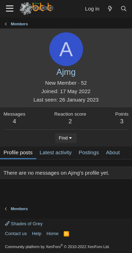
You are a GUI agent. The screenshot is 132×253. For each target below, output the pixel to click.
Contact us (16, 233)
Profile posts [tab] (18, 152)
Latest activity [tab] (56, 152)
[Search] (124, 8)
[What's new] (110, 8)
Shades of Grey (24, 223)
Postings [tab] (88, 152)
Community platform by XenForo (57, 247)
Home (52, 233)
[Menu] (9, 9)
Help (37, 233)
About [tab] (113, 152)
